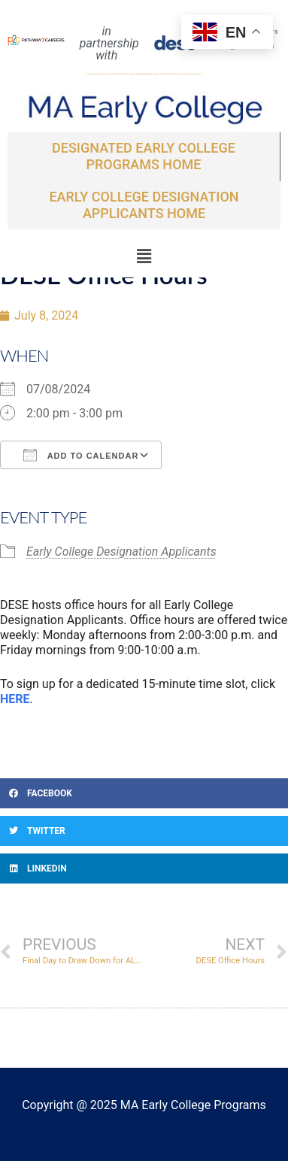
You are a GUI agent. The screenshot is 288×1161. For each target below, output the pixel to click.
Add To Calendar (80, 455)
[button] (143, 256)
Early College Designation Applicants (121, 551)
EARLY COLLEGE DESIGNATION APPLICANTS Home (143, 205)
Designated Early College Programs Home (143, 156)
